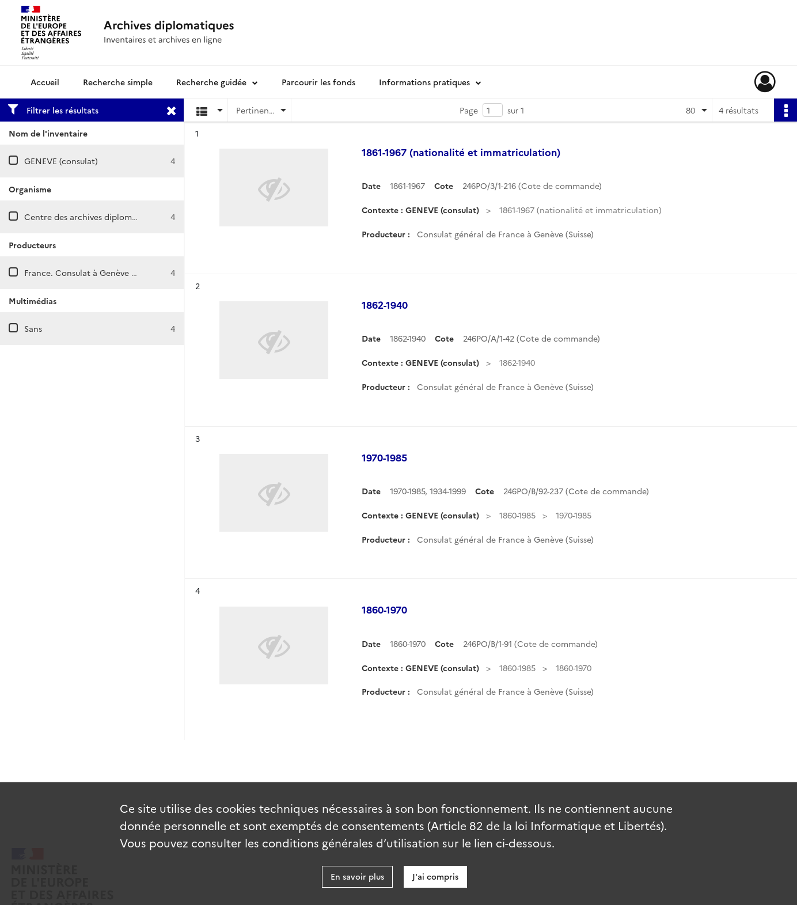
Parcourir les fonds (318, 82)
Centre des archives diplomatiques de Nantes (113, 216)
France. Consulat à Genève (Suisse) (92, 272)
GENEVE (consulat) (61, 160)
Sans (33, 328)
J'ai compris (435, 876)
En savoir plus (357, 876)
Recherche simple (118, 82)
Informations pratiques (424, 82)
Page (469, 110)
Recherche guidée (211, 82)
